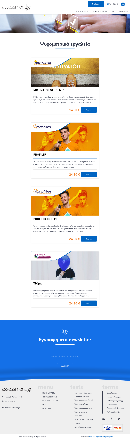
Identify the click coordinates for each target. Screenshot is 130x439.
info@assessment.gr (12, 407)
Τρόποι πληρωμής (114, 397)
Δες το (89, 109)
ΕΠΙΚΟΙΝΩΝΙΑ (123, 11)
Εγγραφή (65, 365)
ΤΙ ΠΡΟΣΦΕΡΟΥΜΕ (82, 11)
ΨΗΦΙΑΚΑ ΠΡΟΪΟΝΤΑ (100, 11)
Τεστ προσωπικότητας (83, 408)
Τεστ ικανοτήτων (81, 404)
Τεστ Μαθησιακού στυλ (84, 400)
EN (126, 4)
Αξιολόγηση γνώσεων (83, 427)
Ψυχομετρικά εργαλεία (84, 419)
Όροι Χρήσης (112, 393)
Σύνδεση (96, 4)
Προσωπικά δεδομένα (115, 408)
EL (123, 4)
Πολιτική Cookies (113, 412)
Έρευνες (78, 423)
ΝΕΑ (112, 11)
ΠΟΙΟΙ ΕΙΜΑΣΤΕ (48, 393)
